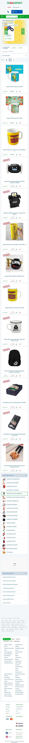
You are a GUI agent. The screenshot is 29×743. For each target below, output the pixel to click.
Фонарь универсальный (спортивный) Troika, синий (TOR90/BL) (8, 36)
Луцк (7, 629)
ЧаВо (11, 641)
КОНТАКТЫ (18, 713)
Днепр (14, 620)
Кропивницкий (14, 625)
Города (13, 639)
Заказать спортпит (6, 602)
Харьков (6, 620)
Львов (18, 620)
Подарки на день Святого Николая (13, 497)
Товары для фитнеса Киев (8, 599)
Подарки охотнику (9, 526)
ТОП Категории (6, 639)
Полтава (2, 624)
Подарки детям (8, 530)
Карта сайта (21, 741)
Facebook (9, 733)
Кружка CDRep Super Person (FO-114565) (14, 307)
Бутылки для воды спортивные (9, 580)
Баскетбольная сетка (19, 686)
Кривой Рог (3, 622)
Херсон (23, 622)
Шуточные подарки (9, 548)
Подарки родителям (9, 512)
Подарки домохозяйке (10, 482)
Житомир (17, 624)
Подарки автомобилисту (11, 479)
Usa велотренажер (8, 651)
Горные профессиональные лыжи (8, 688)
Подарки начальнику (10, 515)
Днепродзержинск (21, 625)
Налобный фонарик (19, 692)
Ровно (9, 625)
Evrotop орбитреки (8, 653)
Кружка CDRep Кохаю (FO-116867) (14, 118)
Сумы (21, 624)
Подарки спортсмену (10, 508)
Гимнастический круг (8, 659)
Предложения (17, 641)
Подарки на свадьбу (9, 545)
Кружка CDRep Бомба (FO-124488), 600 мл (14, 276)
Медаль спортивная (8, 683)
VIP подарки (7, 552)
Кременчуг (8, 627)
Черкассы (12, 624)
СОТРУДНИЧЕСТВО (19, 706)
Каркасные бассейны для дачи (9, 577)
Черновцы (3, 627)
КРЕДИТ (7, 713)
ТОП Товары (6, 641)
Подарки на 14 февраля (10, 490)
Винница (18, 622)
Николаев (8, 622)
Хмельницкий (3, 625)
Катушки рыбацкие (19, 694)
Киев (2, 620)
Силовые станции (8, 661)
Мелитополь (11, 629)
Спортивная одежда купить (8, 588)
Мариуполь (14, 622)
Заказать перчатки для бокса (9, 595)
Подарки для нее (8, 537)
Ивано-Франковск (15, 627)
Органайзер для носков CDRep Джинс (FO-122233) (14, 402)
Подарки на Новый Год (10, 501)
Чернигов (7, 624)
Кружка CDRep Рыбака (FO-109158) (14, 86)
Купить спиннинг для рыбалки (9, 591)
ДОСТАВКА (8, 706)
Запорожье (22, 620)
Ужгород (3, 630)
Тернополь (21, 627)
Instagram (9, 737)
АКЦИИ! (9, 7)
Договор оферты (14, 742)
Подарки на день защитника (12, 493)
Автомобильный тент (8, 662)
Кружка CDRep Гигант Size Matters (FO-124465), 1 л (14, 244)
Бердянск (21, 629)
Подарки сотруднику (10, 519)
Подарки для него (9, 534)
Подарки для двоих (9, 504)
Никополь (16, 629)
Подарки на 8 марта (9, 486)
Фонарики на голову (8, 684)
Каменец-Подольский (10, 630)
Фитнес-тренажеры (8, 695)
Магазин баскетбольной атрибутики (10, 584)
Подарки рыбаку (8, 523)
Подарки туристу (9, 541)
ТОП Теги (18, 639)
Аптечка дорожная (8, 673)
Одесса (10, 620)
